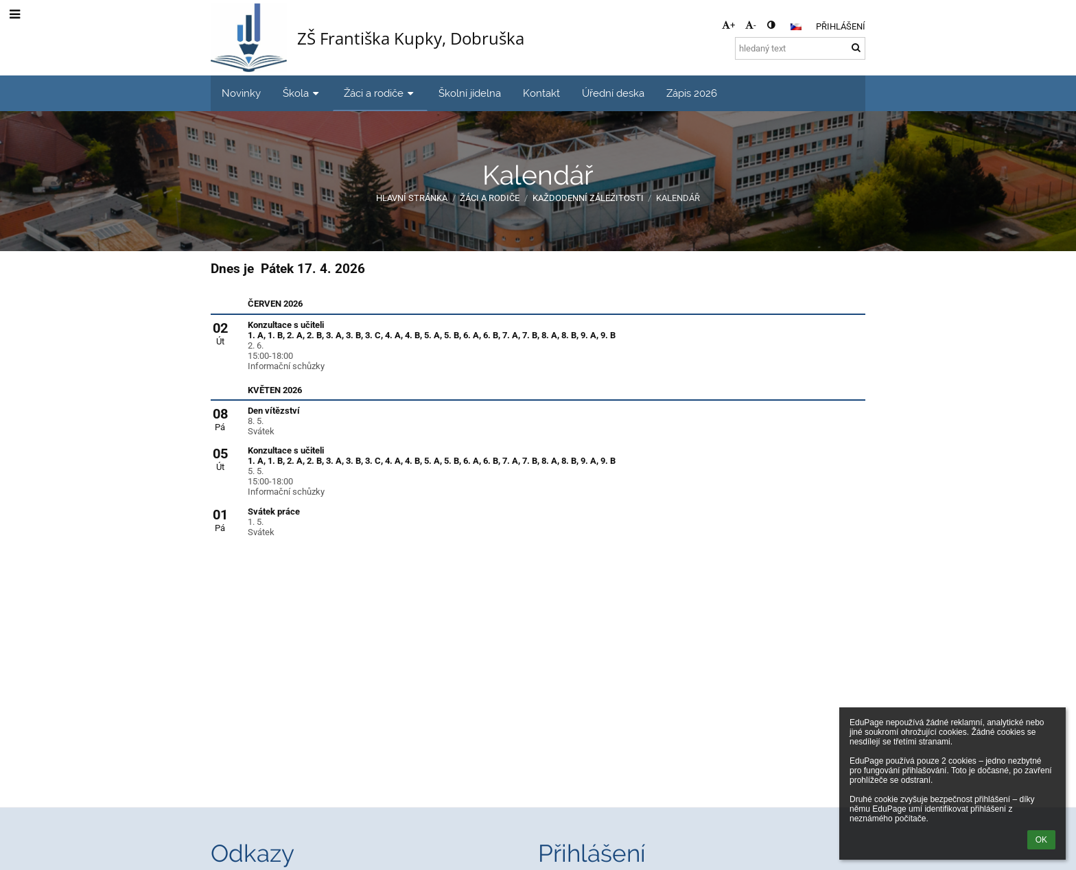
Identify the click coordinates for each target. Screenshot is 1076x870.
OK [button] (1041, 840)
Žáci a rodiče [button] (380, 93)
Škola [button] (302, 93)
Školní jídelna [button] (469, 93)
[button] (796, 27)
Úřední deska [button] (613, 93)
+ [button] (728, 25)
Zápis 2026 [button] (691, 93)
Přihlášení (840, 26)
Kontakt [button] (541, 93)
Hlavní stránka (411, 198)
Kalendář (678, 198)
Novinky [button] (241, 93)
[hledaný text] (800, 48)
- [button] (750, 25)
